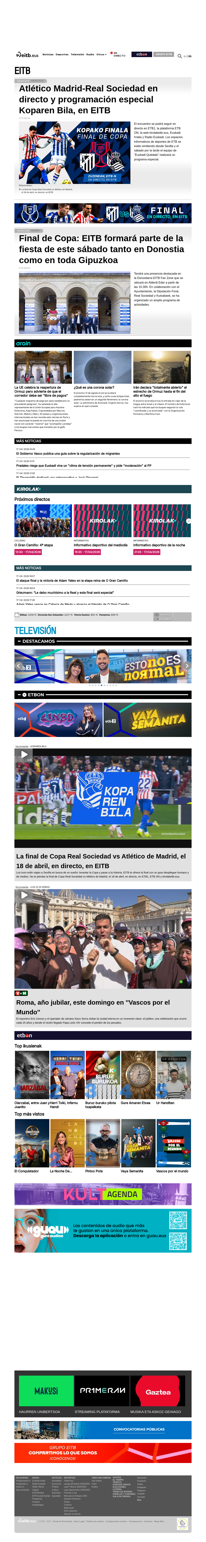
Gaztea (35, 1490)
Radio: (35, 1478)
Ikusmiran (56, 1493)
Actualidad (56, 1481)
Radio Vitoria (38, 1487)
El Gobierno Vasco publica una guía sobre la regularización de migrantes (68, 453)
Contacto (148, 1521)
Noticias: (57, 1478)
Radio (90, 54)
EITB (22, 71)
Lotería (117, 1489)
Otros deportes (70, 1511)
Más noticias (28, 441)
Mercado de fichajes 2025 (75, 1496)
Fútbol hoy (68, 1481)
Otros (100, 54)
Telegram (141, 1490)
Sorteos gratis (122, 1484)
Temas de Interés (122, 1492)
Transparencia (135, 1521)
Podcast (36, 1502)
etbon (36, 694)
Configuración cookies (116, 1521)
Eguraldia (56, 1496)
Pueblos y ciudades (124, 1494)
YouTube (141, 1497)
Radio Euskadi (38, 1484)
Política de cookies (95, 1521)
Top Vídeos (97, 1481)
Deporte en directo (72, 1514)
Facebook (141, 1481)
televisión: (22, 1478)
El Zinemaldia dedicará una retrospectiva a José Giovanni (57, 478)
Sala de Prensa (121, 1496)
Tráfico (117, 1482)
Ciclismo (68, 1505)
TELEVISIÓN (35, 631)
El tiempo (118, 1480)
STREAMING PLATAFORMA (97, 1412)
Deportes (62, 54)
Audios (95, 1487)
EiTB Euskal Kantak (41, 1496)
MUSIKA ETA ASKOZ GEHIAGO (155, 1412)
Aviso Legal (79, 1521)
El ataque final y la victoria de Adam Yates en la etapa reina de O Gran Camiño (72, 580)
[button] (189, 521)
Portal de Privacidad (62, 1521)
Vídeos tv (20, 1487)
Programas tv (22, 1484)
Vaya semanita (22, 1490)
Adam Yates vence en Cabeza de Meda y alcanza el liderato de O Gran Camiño (72, 604)
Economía (56, 1484)
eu (185, 56)
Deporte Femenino (72, 1499)
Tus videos (162, 619)
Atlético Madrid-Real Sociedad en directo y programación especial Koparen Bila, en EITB (88, 99)
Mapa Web (159, 1521)
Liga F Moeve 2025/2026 (75, 1487)
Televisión (77, 54)
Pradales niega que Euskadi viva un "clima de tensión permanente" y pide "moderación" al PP (83, 465)
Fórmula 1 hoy (70, 1493)
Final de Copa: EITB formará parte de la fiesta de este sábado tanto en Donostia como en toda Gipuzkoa (101, 249)
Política (55, 1487)
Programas (37, 1499)
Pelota (67, 1502)
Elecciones (119, 1487)
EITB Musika (38, 1493)
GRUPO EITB (164, 54)
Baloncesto (69, 1508)
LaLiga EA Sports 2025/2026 (77, 1484)
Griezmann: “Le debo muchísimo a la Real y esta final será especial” (65, 592)
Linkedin (141, 1494)
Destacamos (38, 641)
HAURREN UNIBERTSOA (39, 1412)
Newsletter (142, 1478)
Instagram (141, 1487)
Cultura (55, 1490)
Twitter (140, 1484)
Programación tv (23, 1481)
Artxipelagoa (37, 1505)
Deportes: (70, 1478)
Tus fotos (163, 614)
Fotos (94, 1484)
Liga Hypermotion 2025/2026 (77, 1490)
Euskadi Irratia (38, 1481)
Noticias (48, 54)
